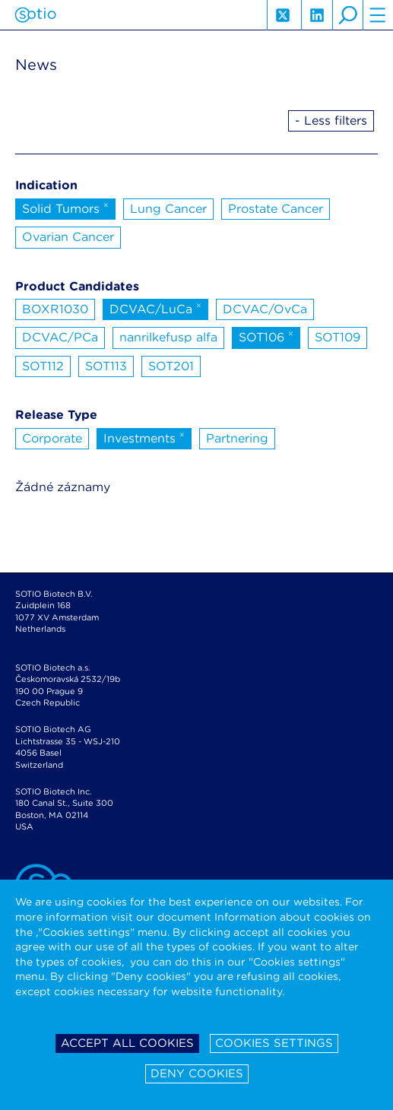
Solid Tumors (65, 207)
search (347, 15)
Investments (144, 437)
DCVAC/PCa (60, 337)
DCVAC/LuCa (155, 308)
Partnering (237, 438)
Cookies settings (274, 1043)
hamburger (378, 15)
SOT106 (266, 336)
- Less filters (331, 120)
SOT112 (43, 366)
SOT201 (171, 366)
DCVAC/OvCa (265, 309)
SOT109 (337, 337)
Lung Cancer (168, 208)
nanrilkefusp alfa (168, 337)
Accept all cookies (127, 1043)
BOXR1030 (55, 309)
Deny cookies (197, 1073)
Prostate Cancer (275, 208)
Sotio (35, 15)
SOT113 (106, 366)
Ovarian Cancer (68, 237)
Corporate (52, 438)
